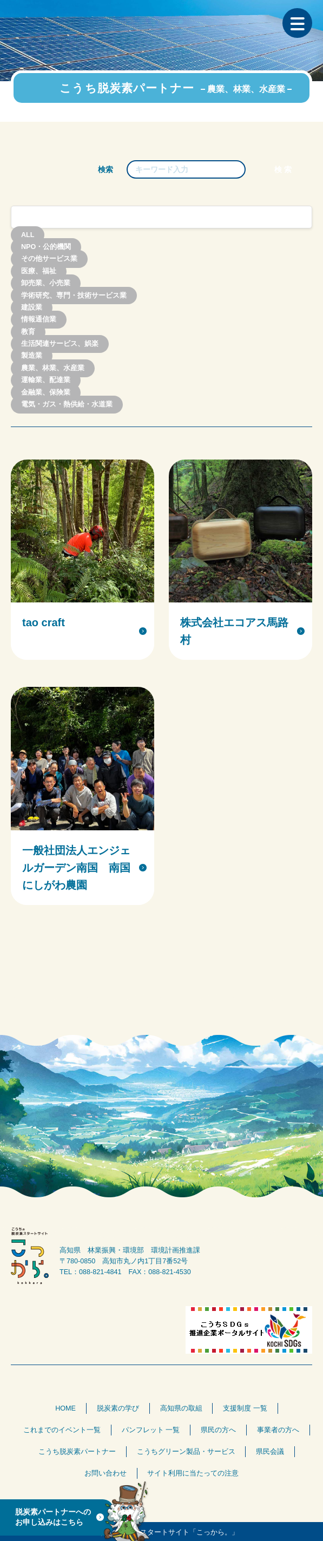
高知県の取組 (181, 1408)
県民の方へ (218, 1430)
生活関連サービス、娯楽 (59, 344)
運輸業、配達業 (45, 380)
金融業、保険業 (45, 392)
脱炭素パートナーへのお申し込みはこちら (53, 1517)
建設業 (31, 307)
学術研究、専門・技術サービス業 (74, 295)
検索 (105, 169)
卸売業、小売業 (45, 283)
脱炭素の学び (118, 1408)
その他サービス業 (49, 259)
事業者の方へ (278, 1430)
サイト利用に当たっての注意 (193, 1473)
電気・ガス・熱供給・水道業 (67, 404)
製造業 (31, 356)
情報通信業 (38, 320)
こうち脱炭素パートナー (77, 1451)
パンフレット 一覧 (151, 1430)
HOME (65, 1408)
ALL (27, 235)
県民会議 (270, 1451)
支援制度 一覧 (245, 1408)
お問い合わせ (105, 1473)
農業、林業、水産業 (52, 368)
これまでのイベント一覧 (62, 1430)
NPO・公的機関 (46, 247)
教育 (28, 332)
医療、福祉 (38, 271)
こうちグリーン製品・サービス (186, 1451)
